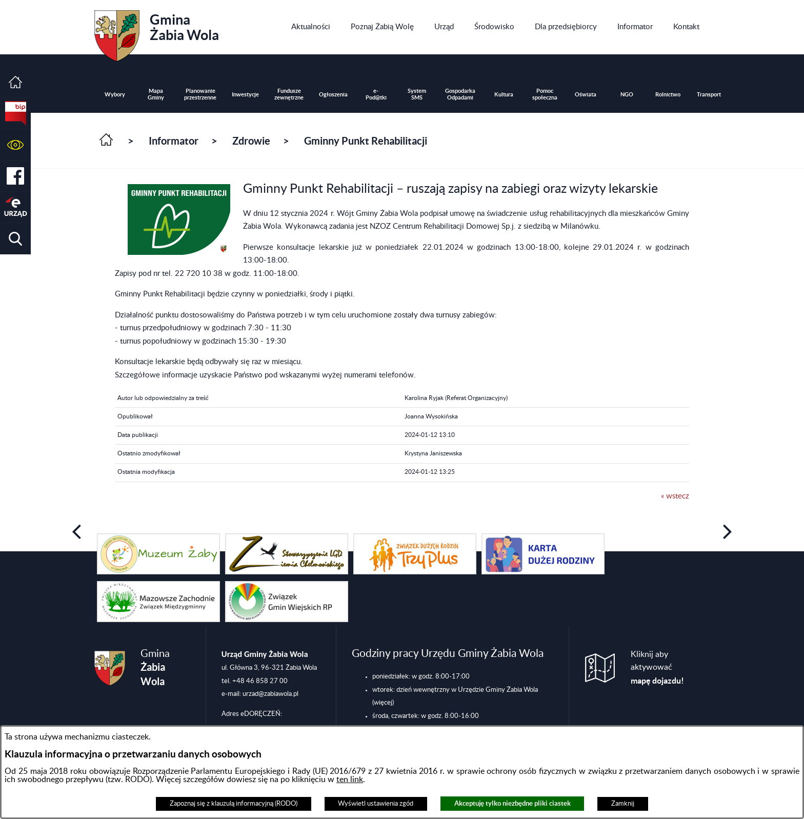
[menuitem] (310, 27)
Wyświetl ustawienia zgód (375, 803)
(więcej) (383, 703)
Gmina (156, 32)
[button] (15, 145)
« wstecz (675, 496)
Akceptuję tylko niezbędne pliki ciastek (512, 803)
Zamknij (622, 803)
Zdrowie (251, 141)
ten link (349, 779)
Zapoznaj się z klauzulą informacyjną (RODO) (233, 803)
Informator (173, 141)
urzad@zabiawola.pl (270, 694)
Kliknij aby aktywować (657, 667)
